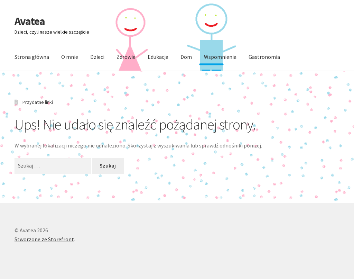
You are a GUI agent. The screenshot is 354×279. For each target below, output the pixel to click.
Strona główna (32, 56)
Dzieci (97, 56)
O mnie (69, 56)
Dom (186, 56)
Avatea (30, 21)
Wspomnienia (220, 56)
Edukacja (158, 56)
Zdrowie (126, 56)
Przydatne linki (37, 102)
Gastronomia (264, 56)
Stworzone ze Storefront (44, 239)
